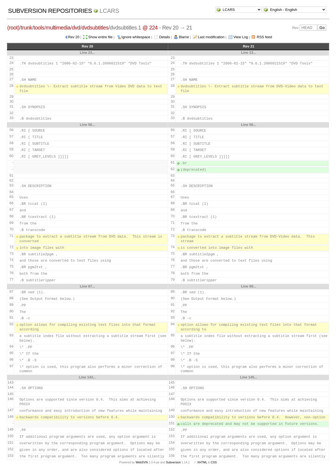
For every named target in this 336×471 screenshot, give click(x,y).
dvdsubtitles (95, 28)
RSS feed (264, 37)
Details (164, 37)
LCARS (109, 10)
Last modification (211, 37)
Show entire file (100, 37)
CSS (214, 462)
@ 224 (150, 28)
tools (39, 28)
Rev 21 (248, 46)
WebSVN (142, 462)
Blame (184, 37)
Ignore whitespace (135, 37)
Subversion (173, 462)
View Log (240, 37)
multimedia (58, 28)
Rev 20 (73, 37)
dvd (76, 28)
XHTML (202, 462)
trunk (26, 28)
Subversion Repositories (50, 10)
